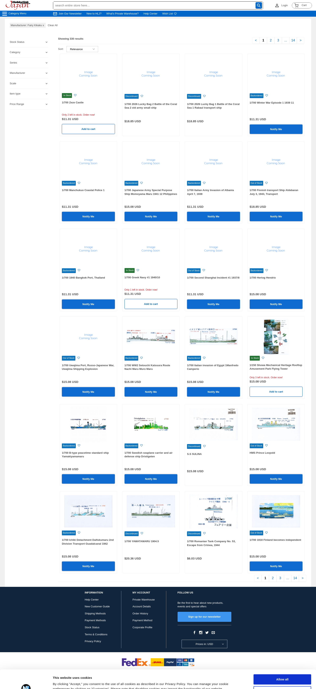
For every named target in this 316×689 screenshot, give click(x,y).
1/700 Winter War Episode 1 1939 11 (272, 102)
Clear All (52, 25)
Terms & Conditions (96, 634)
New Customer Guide (97, 606)
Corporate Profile (142, 627)
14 (293, 40)
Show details (62, 681)
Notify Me (276, 129)
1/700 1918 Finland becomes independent (275, 539)
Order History (140, 613)
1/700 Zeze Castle (73, 102)
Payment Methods (95, 620)
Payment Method (142, 620)
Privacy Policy (93, 641)
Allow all (282, 660)
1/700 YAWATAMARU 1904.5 (142, 541)
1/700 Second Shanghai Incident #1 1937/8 (213, 277)
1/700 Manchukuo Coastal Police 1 (83, 190)
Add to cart (88, 129)
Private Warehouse (144, 599)
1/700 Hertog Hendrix (263, 277)
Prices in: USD (204, 644)
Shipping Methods (95, 613)
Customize (282, 672)
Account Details (142, 606)
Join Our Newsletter (70, 13)
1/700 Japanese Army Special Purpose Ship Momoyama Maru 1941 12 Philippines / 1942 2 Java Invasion (151, 194)
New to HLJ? (93, 13)
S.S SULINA (194, 454)
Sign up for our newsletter (204, 616)
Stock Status (92, 627)
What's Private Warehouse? (122, 13)
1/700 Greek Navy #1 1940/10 (142, 277)
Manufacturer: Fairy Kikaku (28, 25)
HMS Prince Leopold (262, 452)
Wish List (169, 13)
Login (284, 5)
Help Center (150, 13)
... (285, 40)
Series (13, 62)
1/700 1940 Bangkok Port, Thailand (83, 277)
